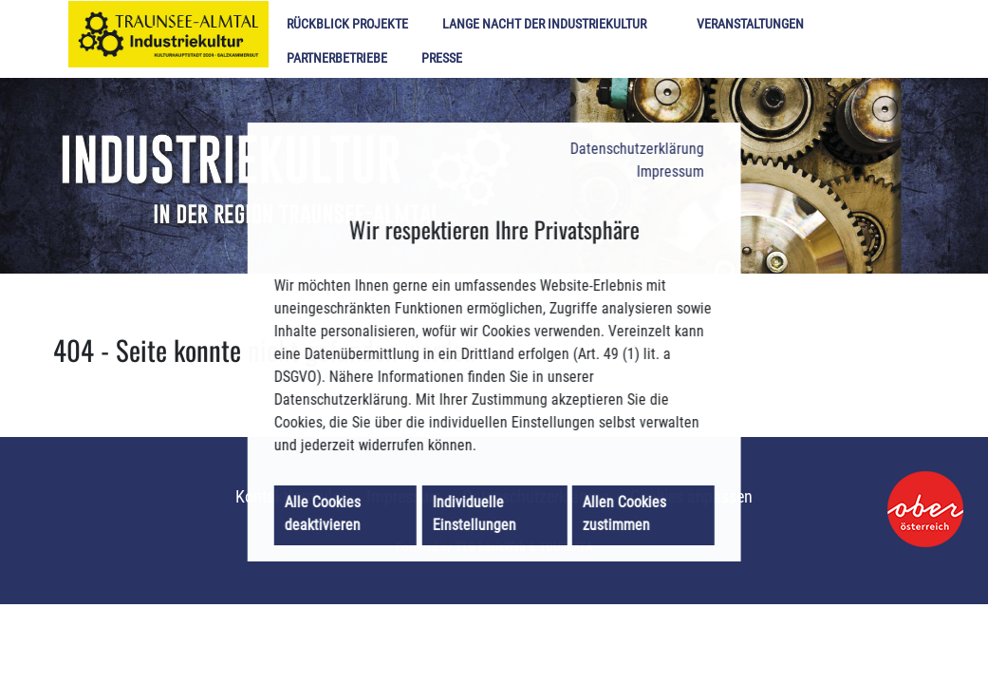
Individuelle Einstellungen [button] (477, 524)
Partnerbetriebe (337, 58)
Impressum (663, 161)
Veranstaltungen (750, 24)
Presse (441, 58)
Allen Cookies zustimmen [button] (625, 524)
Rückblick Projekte (347, 24)
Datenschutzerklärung (628, 136)
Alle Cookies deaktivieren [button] (328, 524)
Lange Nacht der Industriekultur (544, 24)
